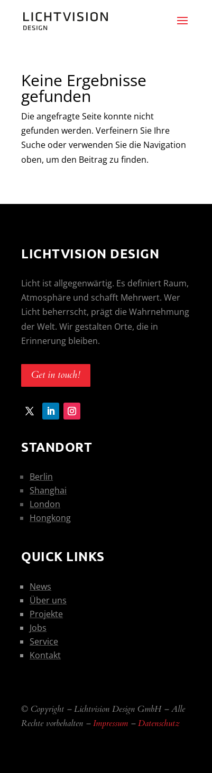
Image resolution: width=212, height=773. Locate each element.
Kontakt (45, 655)
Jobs (38, 628)
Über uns (48, 600)
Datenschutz (159, 723)
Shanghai (48, 490)
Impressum (110, 723)
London (45, 504)
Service (44, 641)
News (40, 586)
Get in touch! (55, 374)
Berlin (41, 476)
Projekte (46, 614)
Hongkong (50, 518)
